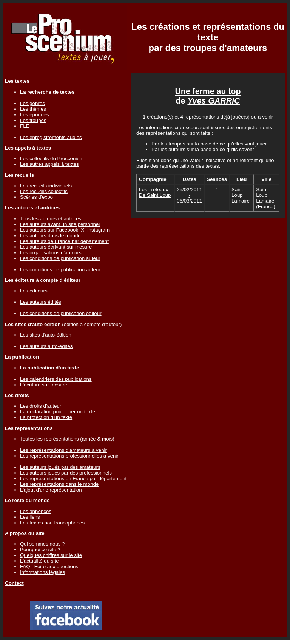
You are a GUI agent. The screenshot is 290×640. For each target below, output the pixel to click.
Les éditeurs (34, 291)
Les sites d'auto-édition (45, 335)
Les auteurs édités (40, 302)
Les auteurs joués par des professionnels (66, 473)
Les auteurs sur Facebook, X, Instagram (65, 230)
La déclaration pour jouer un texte (57, 411)
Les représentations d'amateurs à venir (63, 450)
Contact (14, 583)
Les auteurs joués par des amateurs (60, 467)
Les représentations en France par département (73, 478)
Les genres (32, 103)
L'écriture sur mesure (43, 385)
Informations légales (42, 572)
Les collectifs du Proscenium (52, 158)
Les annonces (35, 511)
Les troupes (33, 120)
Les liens (30, 517)
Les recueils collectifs (44, 191)
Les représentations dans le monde (59, 484)
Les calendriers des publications (56, 379)
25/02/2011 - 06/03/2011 (189, 195)
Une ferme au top (208, 91)
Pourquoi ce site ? (40, 549)
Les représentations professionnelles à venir (69, 456)
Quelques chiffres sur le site (51, 555)
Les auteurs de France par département (64, 241)
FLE (24, 126)
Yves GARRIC (213, 100)
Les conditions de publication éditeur (61, 313)
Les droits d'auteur (40, 406)
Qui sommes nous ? (42, 544)
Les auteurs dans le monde (50, 235)
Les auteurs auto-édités (46, 346)
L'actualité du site (39, 561)
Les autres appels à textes (49, 164)
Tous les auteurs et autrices (50, 218)
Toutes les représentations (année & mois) (67, 439)
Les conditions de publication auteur (60, 258)
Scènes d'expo (36, 197)
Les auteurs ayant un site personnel (60, 224)
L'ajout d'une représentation (51, 490)
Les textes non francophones (52, 523)
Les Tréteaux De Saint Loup (155, 192)
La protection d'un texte (46, 417)
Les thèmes (33, 109)
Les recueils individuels (46, 186)
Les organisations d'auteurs (51, 252)
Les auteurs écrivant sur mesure (56, 247)
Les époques (34, 114)
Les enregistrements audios (51, 137)
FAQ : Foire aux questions (49, 566)
